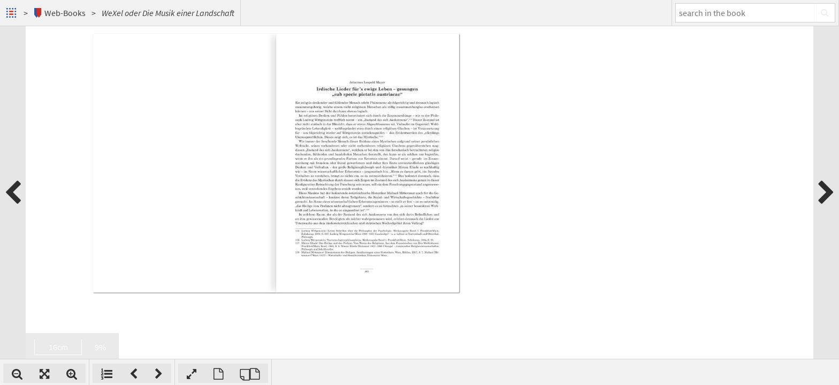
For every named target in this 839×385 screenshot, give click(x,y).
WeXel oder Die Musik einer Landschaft (168, 12)
